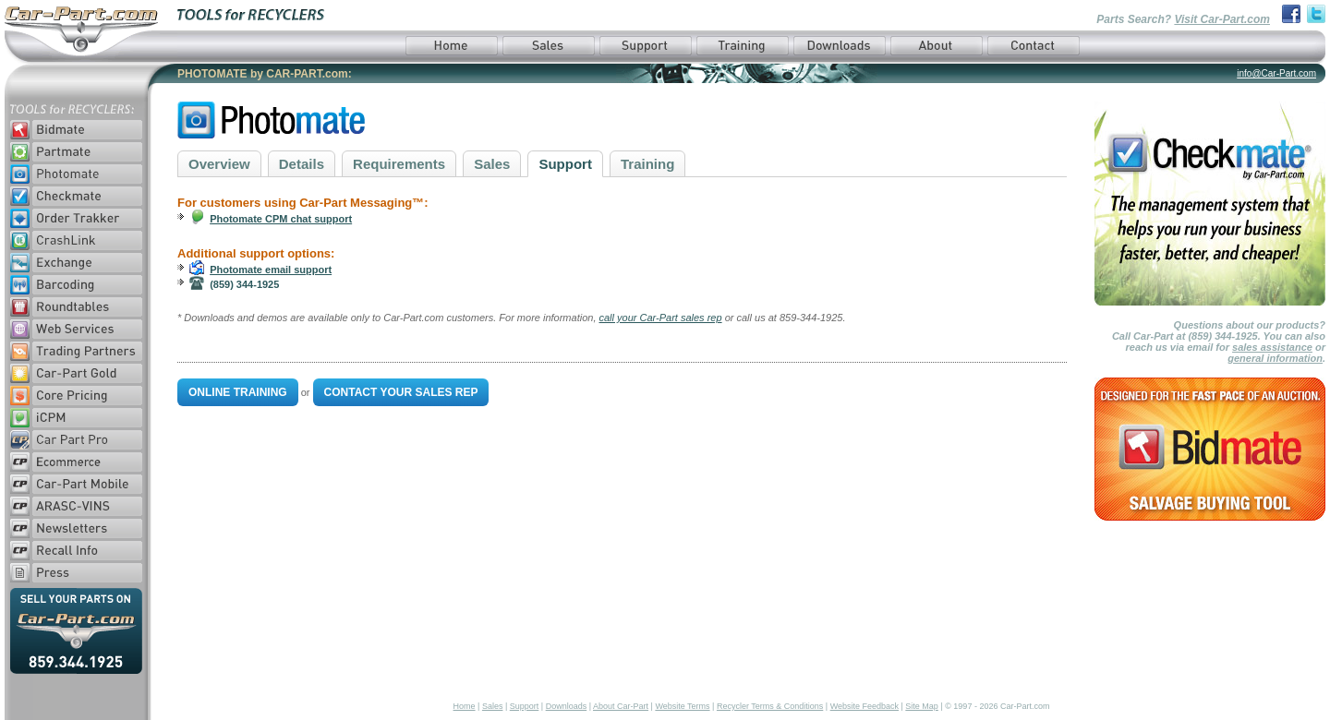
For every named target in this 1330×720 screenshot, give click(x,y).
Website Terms (682, 706)
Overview (219, 164)
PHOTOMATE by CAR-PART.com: (264, 73)
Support (565, 164)
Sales (492, 164)
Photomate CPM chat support (281, 218)
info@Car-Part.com (1276, 73)
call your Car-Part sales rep (660, 317)
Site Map (921, 706)
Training (647, 164)
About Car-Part (620, 706)
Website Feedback (864, 706)
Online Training (237, 392)
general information (1275, 358)
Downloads (566, 706)
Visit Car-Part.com (1222, 19)
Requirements (399, 164)
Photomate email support (271, 269)
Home (464, 706)
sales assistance (1272, 347)
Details (301, 164)
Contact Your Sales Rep (401, 392)
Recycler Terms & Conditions (770, 706)
